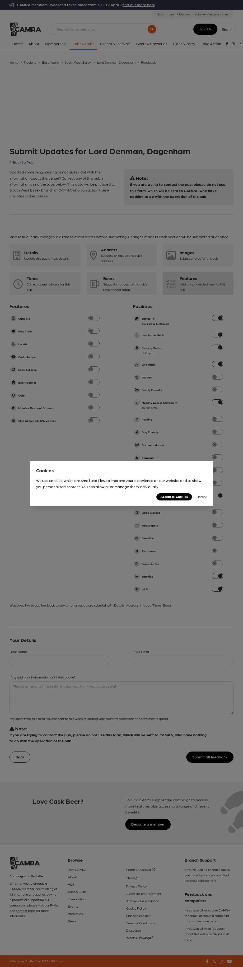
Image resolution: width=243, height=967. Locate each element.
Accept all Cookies (174, 496)
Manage (201, 496)
